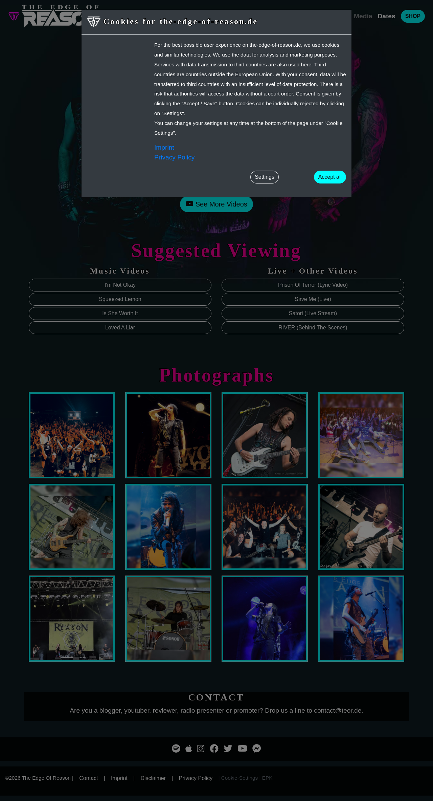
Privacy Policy (174, 157)
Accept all (330, 177)
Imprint (164, 147)
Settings (264, 177)
